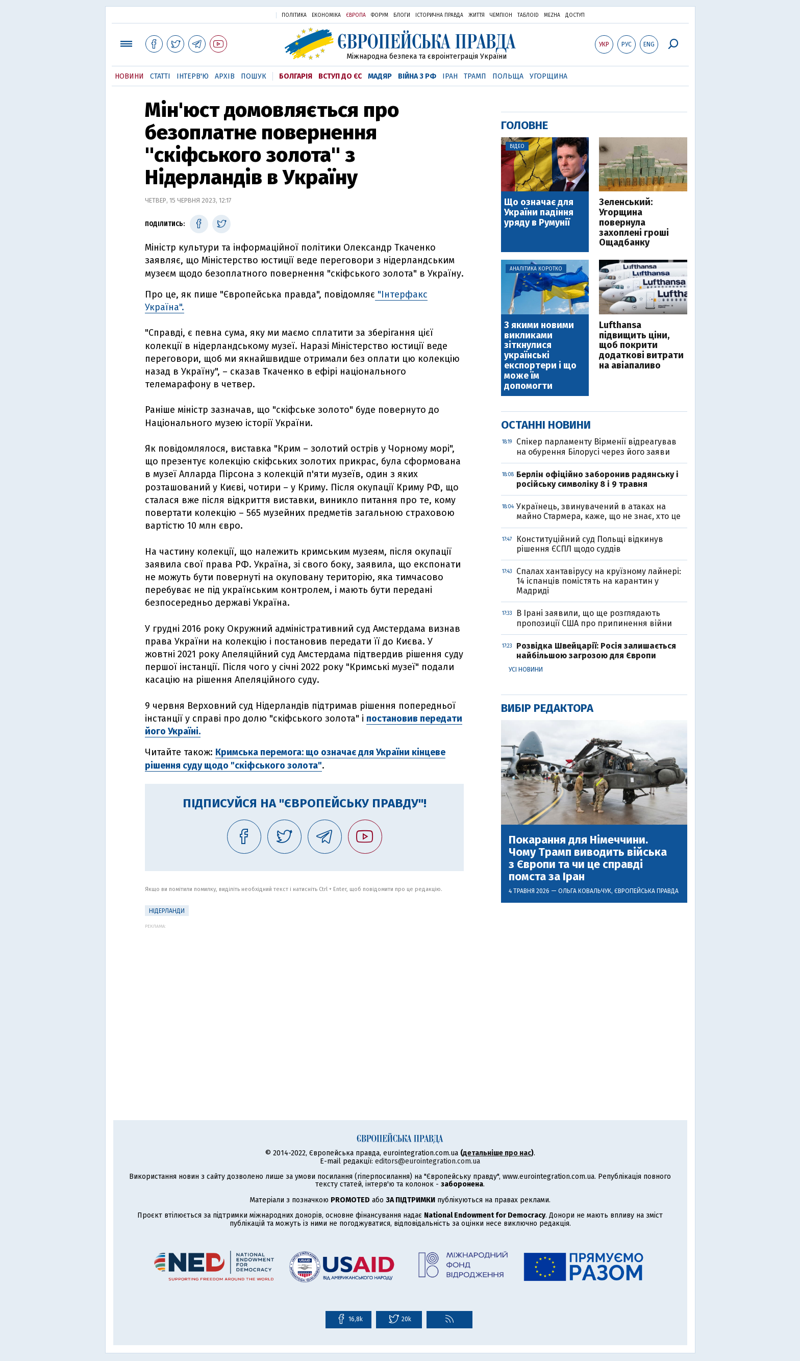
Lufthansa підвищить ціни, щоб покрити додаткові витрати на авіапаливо (641, 345)
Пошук (253, 76)
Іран (450, 76)
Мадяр (380, 76)
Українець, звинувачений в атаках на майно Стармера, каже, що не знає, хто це (598, 511)
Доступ (575, 15)
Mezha (552, 15)
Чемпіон (501, 15)
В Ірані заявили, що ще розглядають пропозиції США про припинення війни (594, 618)
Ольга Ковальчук (584, 891)
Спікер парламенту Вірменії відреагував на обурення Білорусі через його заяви (596, 446)
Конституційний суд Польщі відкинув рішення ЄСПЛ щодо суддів (589, 544)
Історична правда (439, 15)
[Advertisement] (304, 1000)
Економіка (326, 15)
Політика (294, 15)
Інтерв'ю (193, 76)
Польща (507, 76)
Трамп (475, 76)
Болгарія (295, 76)
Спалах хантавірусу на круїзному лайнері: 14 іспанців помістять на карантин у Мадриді (598, 581)
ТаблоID (528, 15)
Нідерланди (167, 910)
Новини (129, 76)
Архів (225, 76)
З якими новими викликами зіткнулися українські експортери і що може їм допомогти (540, 355)
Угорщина (548, 76)
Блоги (401, 15)
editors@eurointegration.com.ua (427, 1161)
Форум (379, 15)
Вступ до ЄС (340, 76)
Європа (356, 15)
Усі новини (526, 669)
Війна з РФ (417, 76)
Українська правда (243, 14)
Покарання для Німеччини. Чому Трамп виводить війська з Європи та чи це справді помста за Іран (588, 858)
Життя (476, 15)
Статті (160, 76)
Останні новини (546, 425)
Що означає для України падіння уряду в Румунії (538, 212)
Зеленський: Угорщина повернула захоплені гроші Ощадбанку (634, 222)
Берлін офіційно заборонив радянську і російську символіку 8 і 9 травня (597, 479)
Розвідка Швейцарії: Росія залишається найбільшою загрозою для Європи (596, 650)
